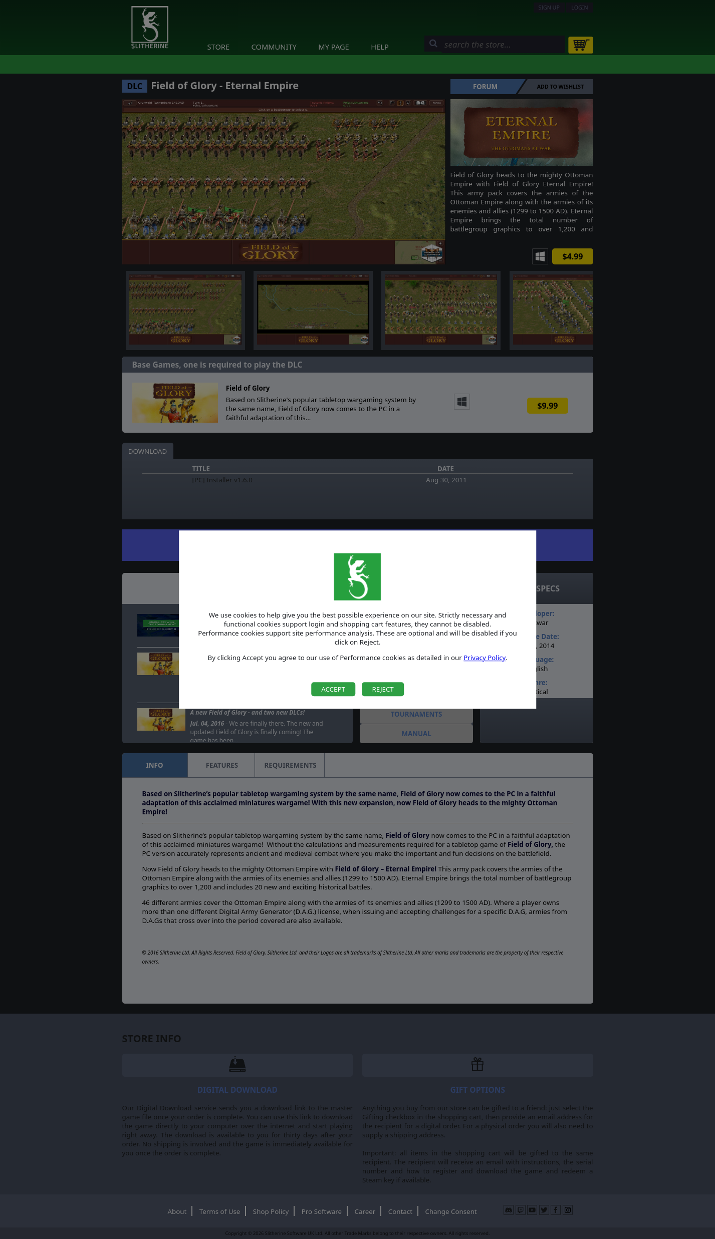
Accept (333, 689)
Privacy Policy (484, 657)
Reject (382, 689)
